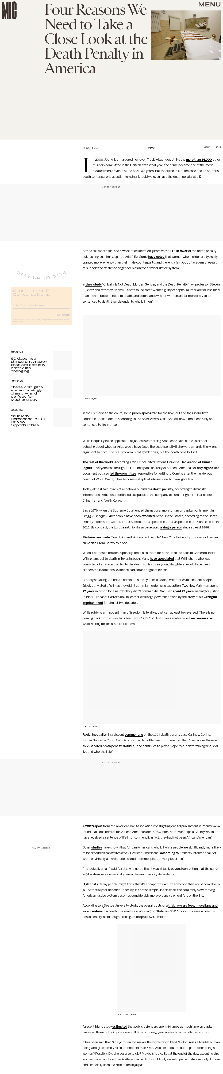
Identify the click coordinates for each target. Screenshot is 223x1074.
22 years (89, 591)
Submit (63, 317)
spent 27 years (183, 591)
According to (169, 853)
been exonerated (201, 618)
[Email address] (41, 307)
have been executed (140, 516)
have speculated (162, 558)
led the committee (123, 473)
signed (208, 468)
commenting (134, 734)
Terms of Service (59, 322)
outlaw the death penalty (155, 489)
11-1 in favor (178, 251)
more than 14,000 (199, 159)
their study (93, 284)
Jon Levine (92, 148)
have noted (156, 256)
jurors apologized (144, 413)
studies (96, 847)
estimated (119, 1026)
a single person (171, 527)
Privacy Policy (18, 324)
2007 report (93, 826)
